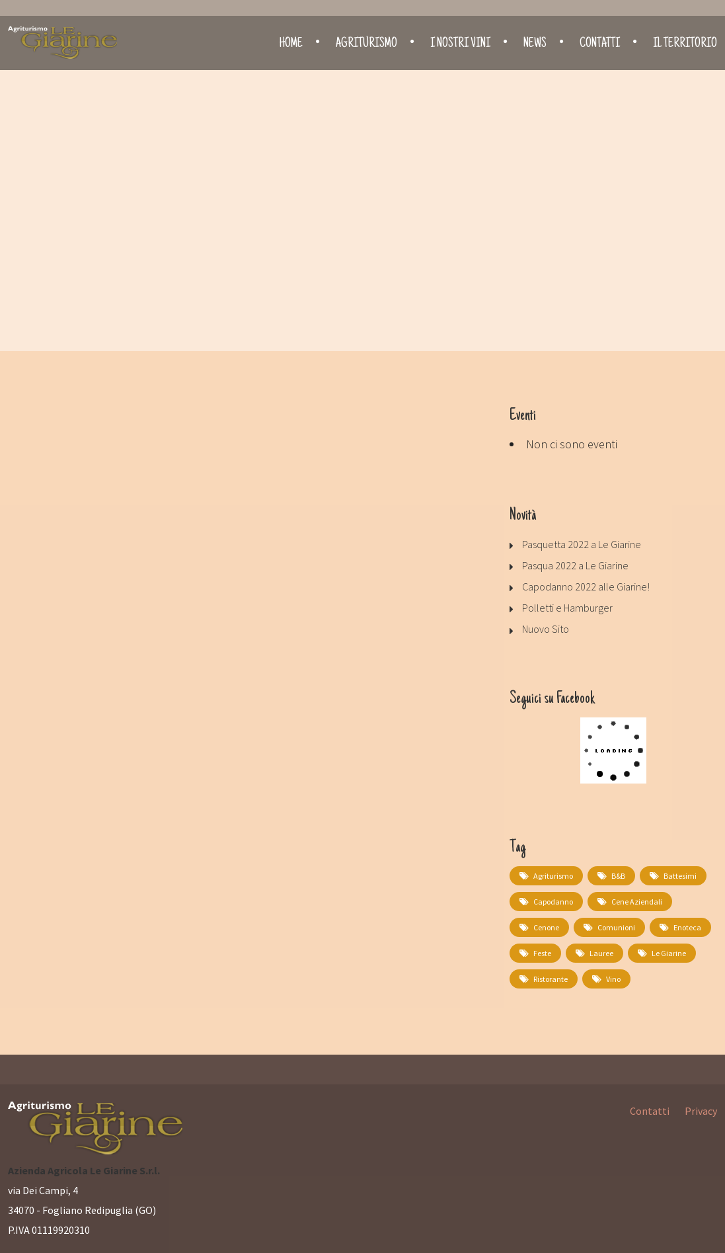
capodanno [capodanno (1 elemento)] (553, 902)
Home (291, 44)
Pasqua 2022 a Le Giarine (575, 565)
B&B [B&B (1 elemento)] (618, 876)
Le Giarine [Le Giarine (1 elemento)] (669, 953)
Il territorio (685, 44)
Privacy (701, 1110)
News (535, 44)
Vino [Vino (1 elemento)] (613, 979)
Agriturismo (366, 44)
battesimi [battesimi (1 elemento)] (680, 876)
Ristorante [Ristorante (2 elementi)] (550, 979)
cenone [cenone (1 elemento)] (546, 927)
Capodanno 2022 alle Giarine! (586, 586)
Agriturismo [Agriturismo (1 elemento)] (553, 876)
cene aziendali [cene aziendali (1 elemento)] (636, 902)
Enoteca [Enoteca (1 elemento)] (687, 927)
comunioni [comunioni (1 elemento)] (616, 927)
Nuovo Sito (545, 628)
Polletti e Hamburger (567, 607)
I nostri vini (460, 44)
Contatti (600, 44)
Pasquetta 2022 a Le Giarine (581, 544)
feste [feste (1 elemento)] (542, 953)
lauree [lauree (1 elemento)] (601, 953)
